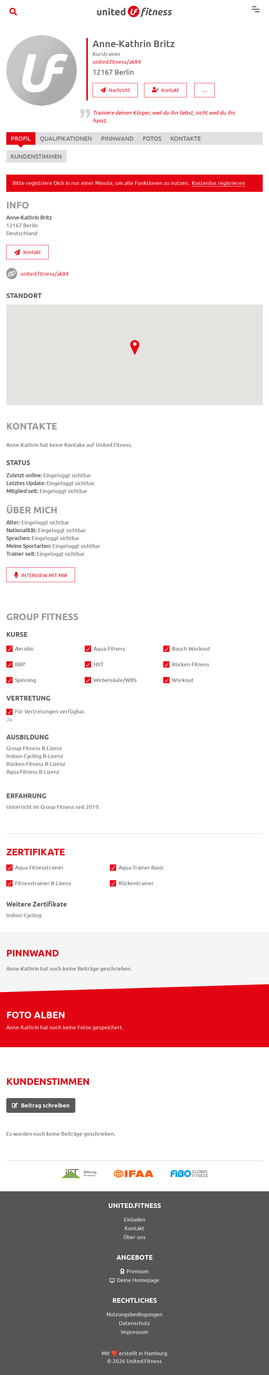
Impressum (134, 1332)
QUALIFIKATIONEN (66, 138)
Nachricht (115, 90)
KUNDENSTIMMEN (36, 156)
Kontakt (165, 90)
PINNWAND (118, 138)
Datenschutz (134, 1323)
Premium (134, 1271)
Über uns (134, 1237)
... (204, 89)
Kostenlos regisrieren (218, 183)
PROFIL (21, 140)
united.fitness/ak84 (44, 273)
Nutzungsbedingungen (134, 1314)
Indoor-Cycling (134, 480)
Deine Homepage (134, 1280)
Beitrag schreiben (41, 1105)
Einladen (134, 1219)
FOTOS (153, 138)
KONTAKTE (187, 138)
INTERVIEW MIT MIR (40, 575)
